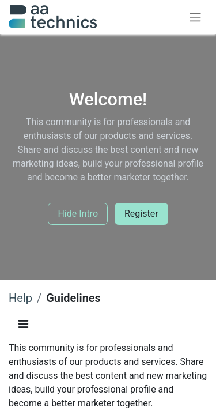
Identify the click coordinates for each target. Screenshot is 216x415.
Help (20, 298)
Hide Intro (78, 213)
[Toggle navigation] (195, 17)
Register (141, 213)
